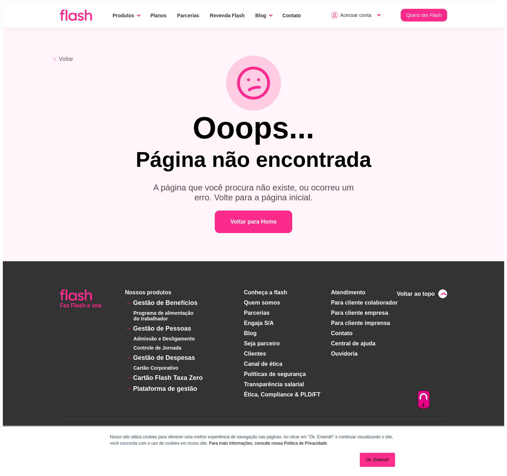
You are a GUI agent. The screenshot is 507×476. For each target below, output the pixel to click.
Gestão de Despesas (164, 357)
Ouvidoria (344, 352)
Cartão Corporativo (156, 368)
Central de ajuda (353, 342)
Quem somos (262, 302)
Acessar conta (351, 15)
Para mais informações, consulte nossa (245, 443)
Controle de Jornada (157, 348)
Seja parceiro (262, 342)
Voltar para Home (253, 222)
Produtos (123, 15)
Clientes (256, 352)
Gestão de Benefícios (165, 302)
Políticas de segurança (275, 371)
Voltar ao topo (416, 293)
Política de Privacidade (305, 443)
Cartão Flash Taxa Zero (168, 377)
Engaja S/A (259, 322)
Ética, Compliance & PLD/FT (282, 391)
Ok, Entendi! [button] (377, 459)
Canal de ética (264, 361)
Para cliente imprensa (360, 322)
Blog (260, 15)
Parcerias (188, 15)
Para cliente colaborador (364, 302)
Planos (158, 15)
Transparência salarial (274, 381)
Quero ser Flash (424, 15)
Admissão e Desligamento (164, 339)
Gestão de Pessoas (162, 328)
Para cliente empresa (359, 312)
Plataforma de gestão (165, 388)
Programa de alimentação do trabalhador (163, 315)
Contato (291, 15)
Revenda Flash (227, 15)
